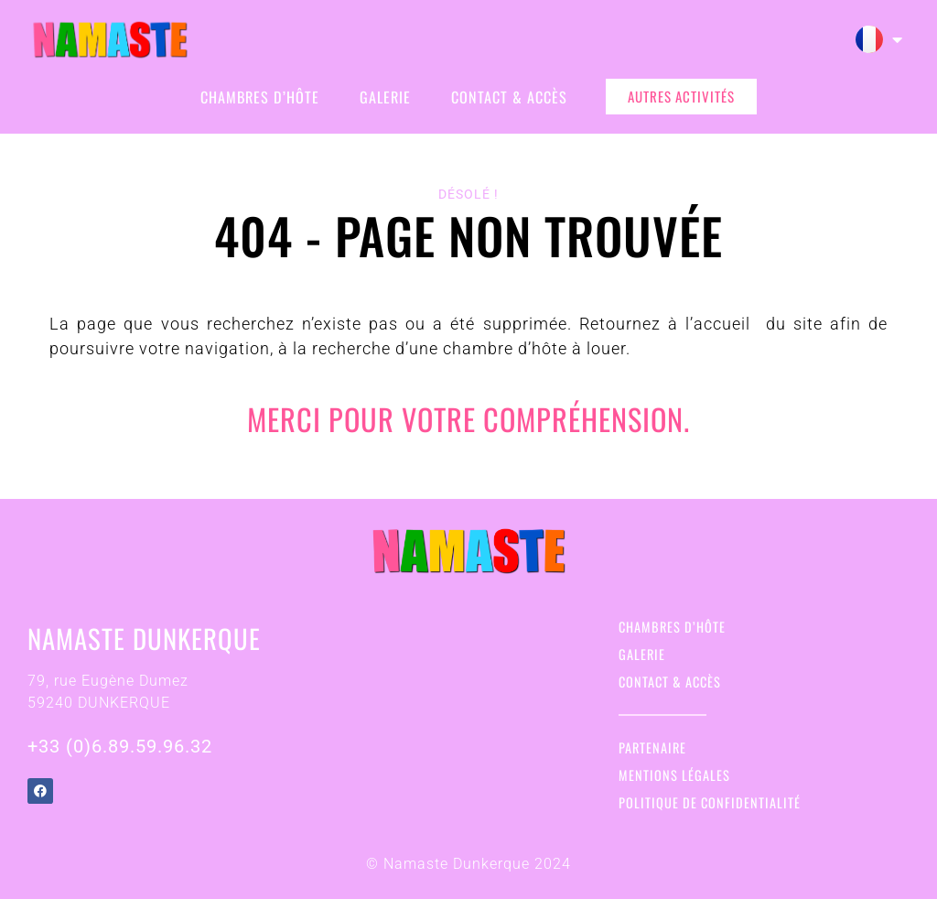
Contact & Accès (509, 97)
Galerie (385, 97)
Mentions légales (674, 775)
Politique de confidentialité (710, 802)
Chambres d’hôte (259, 97)
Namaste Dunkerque (144, 638)
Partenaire (652, 747)
